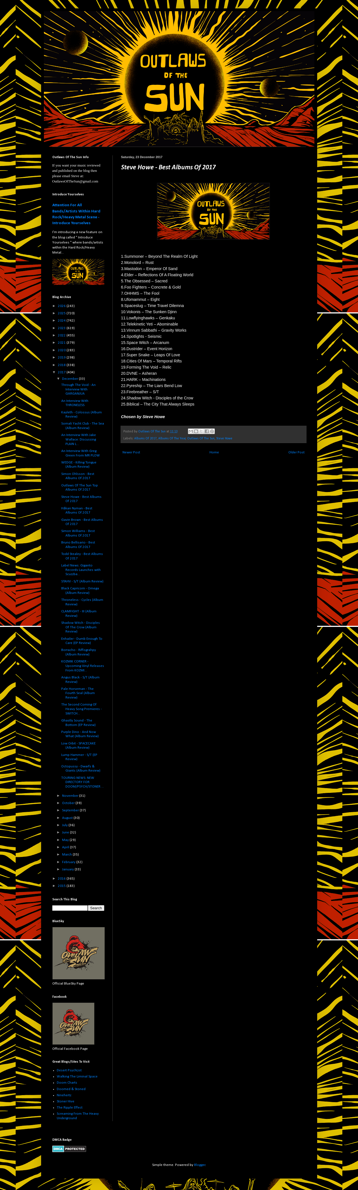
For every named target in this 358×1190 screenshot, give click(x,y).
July (65, 825)
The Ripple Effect (70, 1107)
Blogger (199, 1165)
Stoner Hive (65, 1101)
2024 (62, 320)
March (67, 854)
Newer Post (131, 452)
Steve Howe (224, 438)
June (66, 832)
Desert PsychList (69, 1070)
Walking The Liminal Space (77, 1076)
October (69, 803)
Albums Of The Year (172, 438)
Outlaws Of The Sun (201, 438)
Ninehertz (64, 1095)
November (70, 796)
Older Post (296, 452)
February (69, 862)
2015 (62, 886)
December (70, 379)
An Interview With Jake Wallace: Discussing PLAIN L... (78, 439)
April (66, 847)
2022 (62, 335)
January (68, 869)
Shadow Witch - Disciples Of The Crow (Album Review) (80, 627)
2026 (62, 306)
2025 (62, 313)
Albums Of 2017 (145, 438)
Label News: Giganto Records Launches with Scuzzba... (81, 570)
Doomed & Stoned (71, 1089)
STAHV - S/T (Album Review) (82, 581)
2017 (62, 372)
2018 (62, 365)
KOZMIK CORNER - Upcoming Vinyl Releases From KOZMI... (82, 666)
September (71, 810)
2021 (62, 343)
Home (214, 452)
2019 (62, 357)
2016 (62, 878)
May (66, 840)
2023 (62, 328)
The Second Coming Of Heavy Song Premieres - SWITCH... (81, 709)
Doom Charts (67, 1082)
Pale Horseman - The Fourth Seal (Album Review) (78, 693)
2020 (62, 350)
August (68, 818)
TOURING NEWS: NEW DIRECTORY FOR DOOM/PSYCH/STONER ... (82, 782)
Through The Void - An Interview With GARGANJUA (78, 389)
